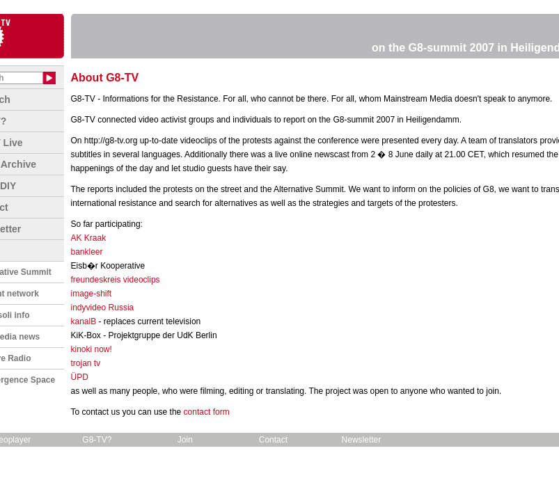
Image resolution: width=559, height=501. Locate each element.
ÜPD (79, 377)
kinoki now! (91, 349)
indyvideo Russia (102, 307)
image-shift (91, 294)
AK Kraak (89, 238)
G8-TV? (96, 440)
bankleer (87, 252)
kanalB (84, 321)
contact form (207, 412)
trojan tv (86, 363)
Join (185, 440)
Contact (273, 440)
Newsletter (361, 440)
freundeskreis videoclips (115, 280)
